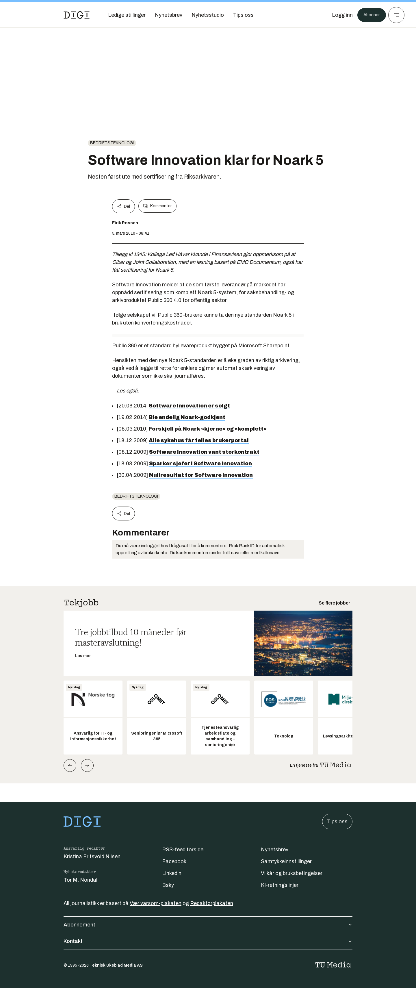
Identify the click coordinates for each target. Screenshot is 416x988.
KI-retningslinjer (279, 885)
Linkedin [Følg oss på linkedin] (171, 873)
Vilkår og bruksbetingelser (291, 873)
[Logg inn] (338, 15)
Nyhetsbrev (274, 849)
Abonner (370, 15)
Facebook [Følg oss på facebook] (174, 861)
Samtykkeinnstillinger (286, 861)
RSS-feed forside (182, 849)
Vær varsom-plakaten (155, 903)
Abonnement (208, 925)
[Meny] (396, 15)
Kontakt (208, 941)
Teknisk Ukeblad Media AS (116, 965)
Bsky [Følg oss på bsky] (168, 885)
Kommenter (157, 206)
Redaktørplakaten (211, 903)
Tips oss (337, 821)
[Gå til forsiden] (77, 15)
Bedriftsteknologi (112, 143)
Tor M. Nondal (80, 880)
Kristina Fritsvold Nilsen (92, 856)
